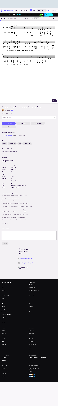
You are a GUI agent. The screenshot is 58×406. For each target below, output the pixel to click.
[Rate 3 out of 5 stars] (7, 136)
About (3, 284)
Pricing (3, 322)
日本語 (3, 376)
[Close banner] (55, 15)
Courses (31, 341)
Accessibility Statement (7, 314)
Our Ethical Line (32, 284)
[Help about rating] (14, 132)
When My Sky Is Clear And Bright (9, 151)
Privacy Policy (5, 309)
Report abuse (32, 287)
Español (3, 370)
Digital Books (32, 347)
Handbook (31, 309)
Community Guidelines (34, 290)
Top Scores (31, 330)
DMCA (3, 317)
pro (12, 110)
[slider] (0, 20)
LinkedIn (3, 338)
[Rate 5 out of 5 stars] (11, 136)
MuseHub (4, 360)
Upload (51, 10)
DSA (3, 320)
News (30, 349)
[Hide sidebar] (25, 211)
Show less (5, 223)
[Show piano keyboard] (50, 18)
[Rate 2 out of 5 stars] (4, 136)
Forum (30, 311)
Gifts (3, 298)
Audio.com (4, 357)
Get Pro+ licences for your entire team (37, 357)
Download (31, 306)
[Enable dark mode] (47, 18)
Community (31, 295)
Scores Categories (33, 338)
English (3, 368)
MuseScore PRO (5, 295)
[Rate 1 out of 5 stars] (2, 136)
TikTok (3, 341)
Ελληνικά (4, 373)
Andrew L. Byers (7, 153)
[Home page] (7, 10)
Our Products (4, 293)
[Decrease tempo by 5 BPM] (34, 18)
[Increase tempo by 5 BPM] (38, 18)
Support (3, 290)
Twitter (3, 336)
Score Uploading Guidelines (35, 293)
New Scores (31, 333)
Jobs (2, 287)
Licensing (4, 306)
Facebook (4, 333)
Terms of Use (4, 311)
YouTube (3, 330)
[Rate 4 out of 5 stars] (9, 136)
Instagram (4, 344)
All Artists (31, 336)
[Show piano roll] (53, 18)
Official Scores (32, 344)
